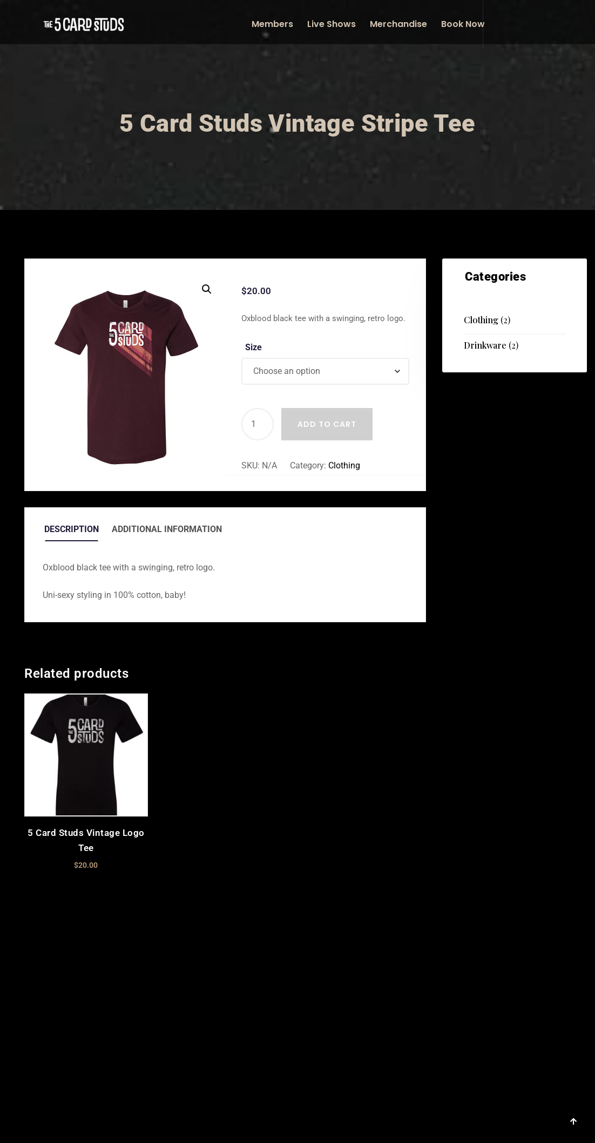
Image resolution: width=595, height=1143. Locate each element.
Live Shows (331, 24)
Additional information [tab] (167, 529)
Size (253, 347)
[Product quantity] (257, 424)
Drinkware (485, 345)
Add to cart (327, 424)
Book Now (463, 24)
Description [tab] (71, 529)
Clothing (344, 465)
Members (272, 24)
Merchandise (398, 24)
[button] (207, 289)
